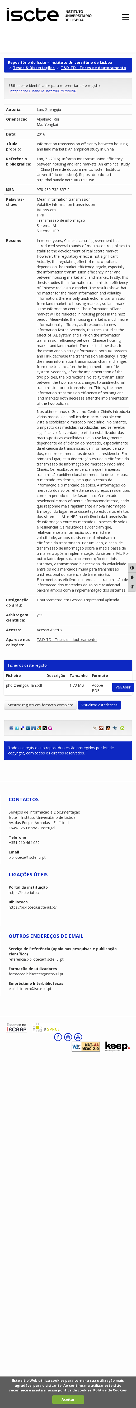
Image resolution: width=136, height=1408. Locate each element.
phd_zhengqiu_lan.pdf (24, 685)
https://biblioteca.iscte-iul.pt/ (33, 907)
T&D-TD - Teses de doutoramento (93, 67)
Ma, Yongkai (47, 124)
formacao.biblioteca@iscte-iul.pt (36, 973)
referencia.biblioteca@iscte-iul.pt (36, 959)
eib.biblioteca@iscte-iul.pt (30, 988)
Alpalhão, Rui (48, 119)
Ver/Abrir (123, 687)
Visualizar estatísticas (99, 704)
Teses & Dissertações (34, 67)
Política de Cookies (110, 1390)
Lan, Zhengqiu (49, 109)
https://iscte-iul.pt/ (24, 892)
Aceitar (68, 1399)
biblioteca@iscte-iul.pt (27, 857)
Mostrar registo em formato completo (40, 704)
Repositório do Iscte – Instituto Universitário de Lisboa (60, 62)
